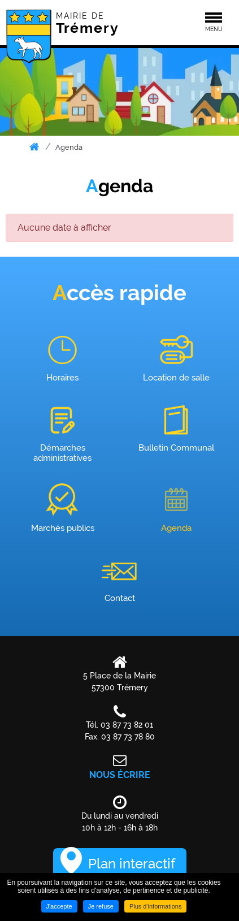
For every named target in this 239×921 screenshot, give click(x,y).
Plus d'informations (155, 906)
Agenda (68, 147)
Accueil (35, 147)
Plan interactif (131, 863)
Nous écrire (119, 774)
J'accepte (59, 906)
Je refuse (101, 906)
